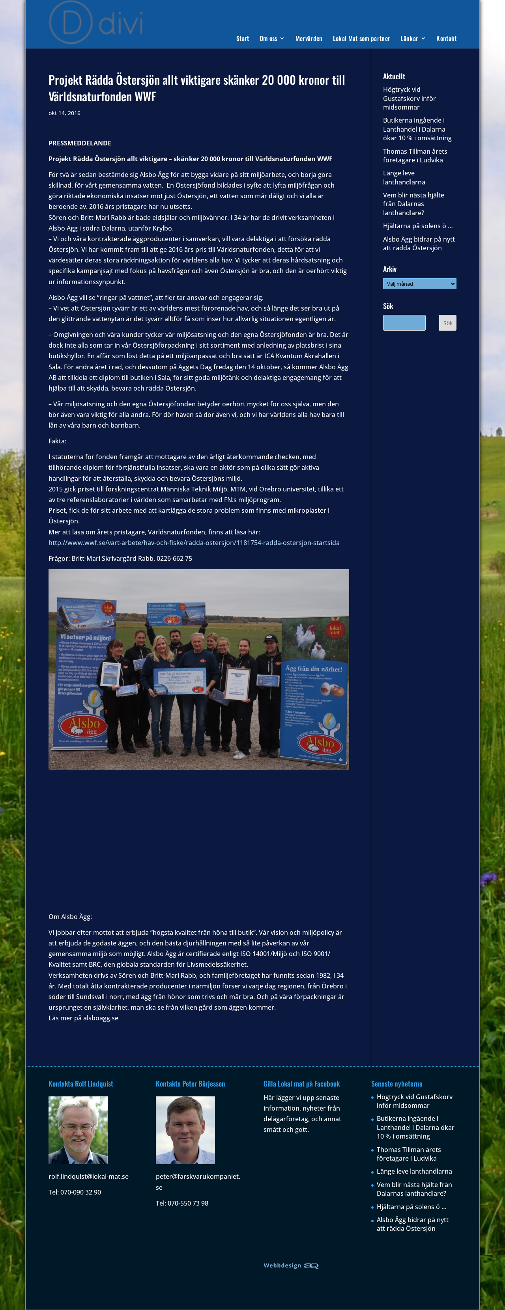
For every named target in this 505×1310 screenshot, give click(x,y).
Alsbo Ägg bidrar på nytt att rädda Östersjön (419, 243)
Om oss (268, 39)
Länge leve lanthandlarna (404, 177)
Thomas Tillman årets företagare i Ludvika (415, 155)
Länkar (409, 39)
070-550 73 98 (188, 1203)
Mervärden (309, 39)
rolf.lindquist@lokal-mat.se (89, 1176)
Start (242, 39)
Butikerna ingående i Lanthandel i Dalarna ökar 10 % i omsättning (417, 129)
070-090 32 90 (80, 1192)
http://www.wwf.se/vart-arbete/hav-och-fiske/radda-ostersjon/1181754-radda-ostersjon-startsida (194, 542)
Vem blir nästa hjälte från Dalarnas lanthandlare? (413, 204)
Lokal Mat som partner (362, 39)
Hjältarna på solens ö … (418, 225)
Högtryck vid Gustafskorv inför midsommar (409, 98)
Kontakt (446, 39)
